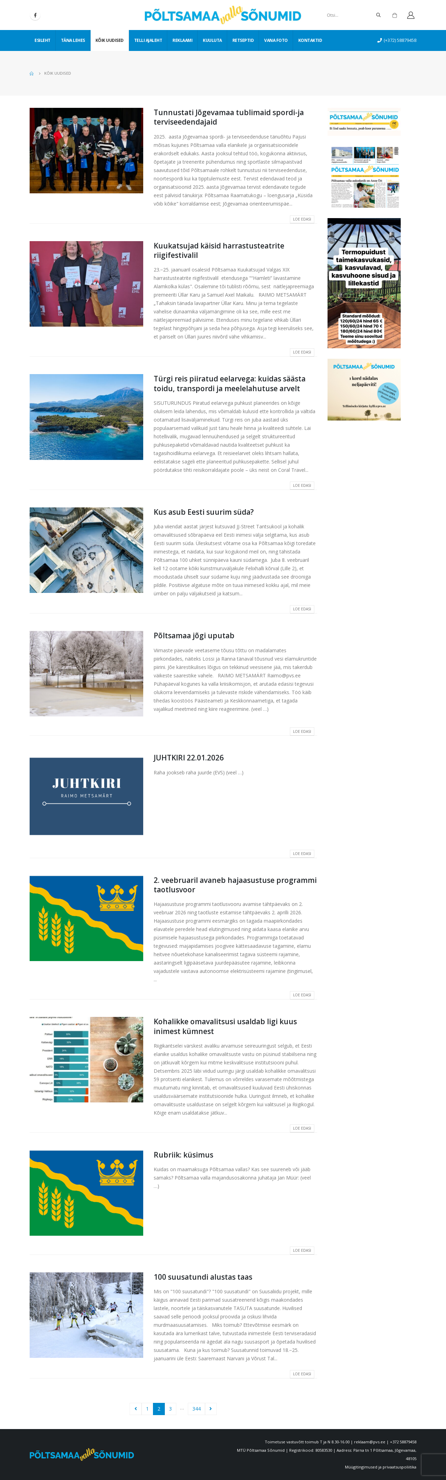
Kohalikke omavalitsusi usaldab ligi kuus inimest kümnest (225, 1026)
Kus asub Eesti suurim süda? (204, 512)
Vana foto (276, 40)
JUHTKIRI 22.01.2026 (189, 758)
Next (211, 1409)
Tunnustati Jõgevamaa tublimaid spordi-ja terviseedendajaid (229, 117)
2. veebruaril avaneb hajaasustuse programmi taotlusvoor (235, 884)
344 (196, 1408)
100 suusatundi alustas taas (203, 1277)
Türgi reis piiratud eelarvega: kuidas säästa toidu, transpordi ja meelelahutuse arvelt (230, 383)
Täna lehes (73, 40)
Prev (136, 1409)
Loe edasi (302, 219)
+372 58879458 (403, 1441)
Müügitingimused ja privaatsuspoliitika (380, 1467)
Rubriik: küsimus (183, 1155)
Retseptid (243, 40)
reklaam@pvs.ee (369, 1441)
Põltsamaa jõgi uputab (194, 635)
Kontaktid (310, 40)
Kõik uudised (109, 40)
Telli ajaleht (148, 40)
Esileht (42, 40)
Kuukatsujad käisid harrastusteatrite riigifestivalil (219, 250)
